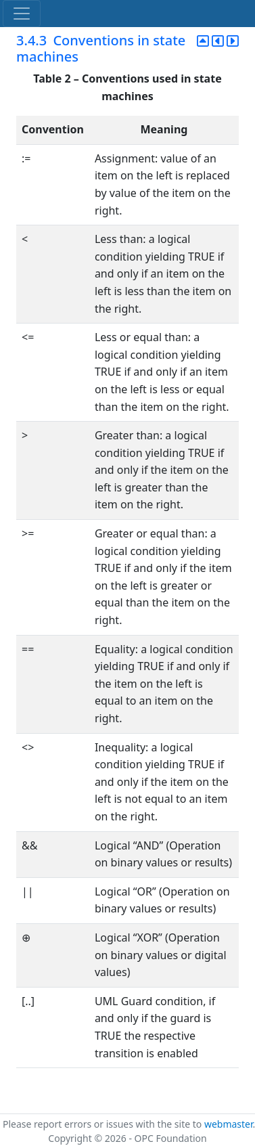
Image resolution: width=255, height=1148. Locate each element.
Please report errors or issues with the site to (103, 1124)
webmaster (228, 1124)
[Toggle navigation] (22, 13)
